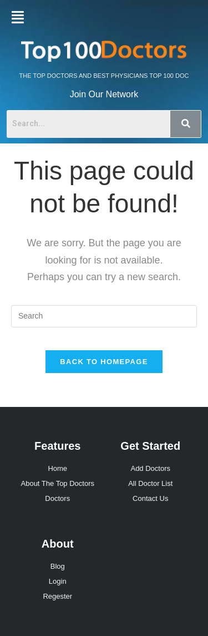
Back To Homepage (104, 361)
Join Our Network (104, 94)
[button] (18, 17)
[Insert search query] (104, 316)
